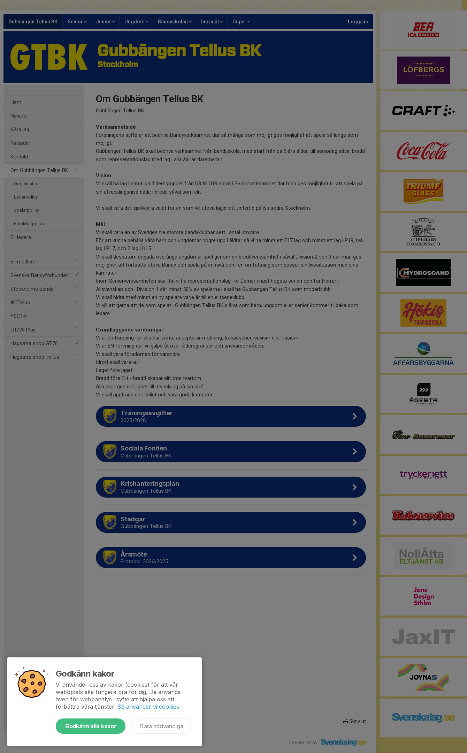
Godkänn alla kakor (90, 726)
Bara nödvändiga (161, 726)
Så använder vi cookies (148, 706)
